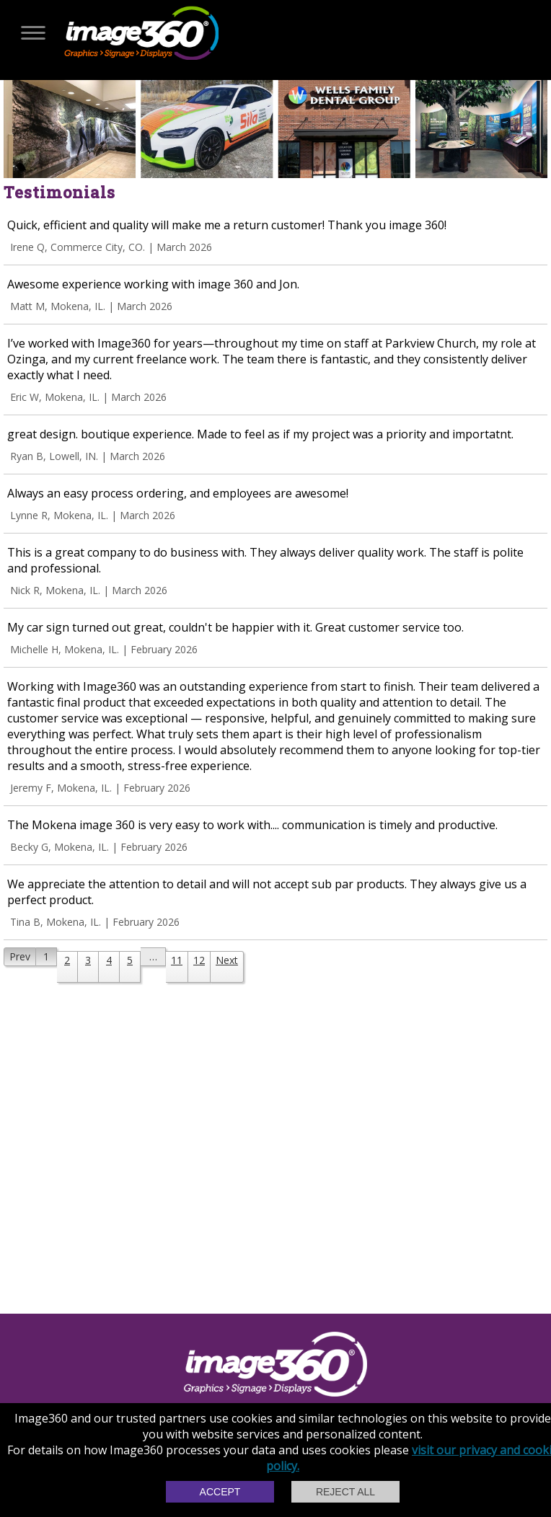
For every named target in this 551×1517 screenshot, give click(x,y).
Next (227, 960)
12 (199, 960)
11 (176, 960)
